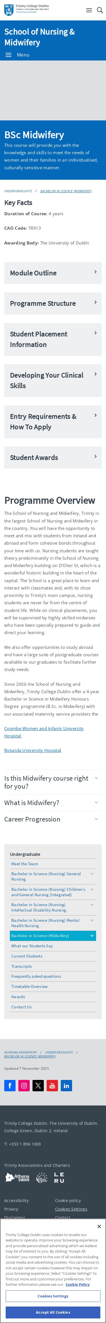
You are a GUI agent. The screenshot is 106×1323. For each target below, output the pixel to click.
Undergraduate (18, 191)
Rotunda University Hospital (32, 750)
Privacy (11, 1209)
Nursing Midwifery (20, 1052)
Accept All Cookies (53, 1312)
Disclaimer (14, 1217)
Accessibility (16, 1200)
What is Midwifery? (51, 802)
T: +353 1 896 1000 (22, 1144)
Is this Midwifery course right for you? (51, 782)
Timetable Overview (29, 986)
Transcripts (21, 966)
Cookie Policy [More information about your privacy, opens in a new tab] (78, 1284)
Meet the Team (24, 863)
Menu (17, 55)
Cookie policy (68, 1200)
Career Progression (51, 819)
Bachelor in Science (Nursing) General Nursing (46, 876)
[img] (53, 90)
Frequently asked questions (36, 976)
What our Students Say (32, 945)
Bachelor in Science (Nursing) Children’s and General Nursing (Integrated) (48, 892)
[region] (53, 1271)
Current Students (26, 956)
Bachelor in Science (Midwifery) (66, 191)
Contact (62, 1217)
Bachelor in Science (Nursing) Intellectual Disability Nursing (38, 907)
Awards (18, 996)
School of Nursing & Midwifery (39, 37)
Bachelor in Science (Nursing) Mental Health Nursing (45, 922)
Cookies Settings (71, 1209)
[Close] (99, 1226)
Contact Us (21, 1007)
